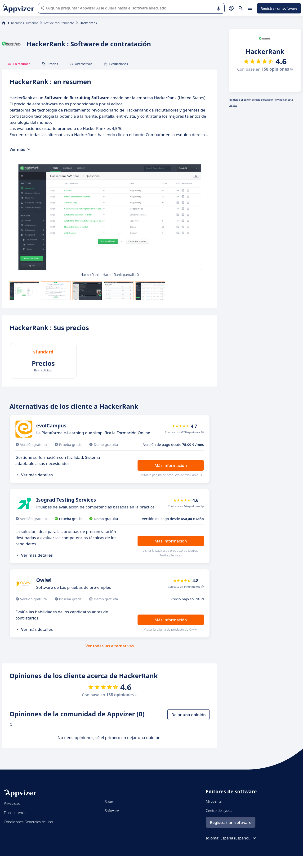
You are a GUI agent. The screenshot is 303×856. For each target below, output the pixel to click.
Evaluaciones (115, 64)
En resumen (19, 64)
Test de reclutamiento (59, 23)
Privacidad (12, 803)
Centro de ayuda (219, 810)
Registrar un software (279, 8)
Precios (50, 64)
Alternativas (80, 64)
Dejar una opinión (188, 714)
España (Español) (238, 838)
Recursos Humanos (24, 23)
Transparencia (15, 812)
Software (112, 810)
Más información (171, 465)
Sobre (109, 801)
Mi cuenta (214, 801)
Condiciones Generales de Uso (28, 821)
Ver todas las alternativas (109, 645)
